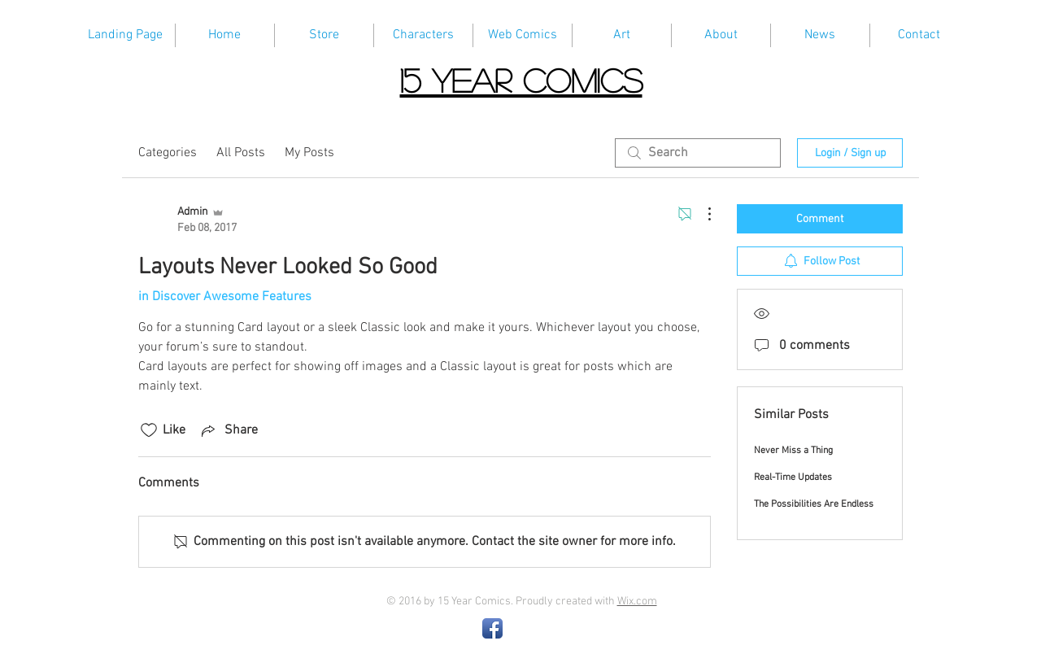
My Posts (309, 153)
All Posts (240, 153)
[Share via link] (228, 430)
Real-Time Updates (793, 477)
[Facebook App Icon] (492, 628)
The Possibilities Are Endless (813, 504)
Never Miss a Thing (793, 450)
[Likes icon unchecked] (148, 430)
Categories (167, 153)
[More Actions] (701, 214)
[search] (698, 153)
